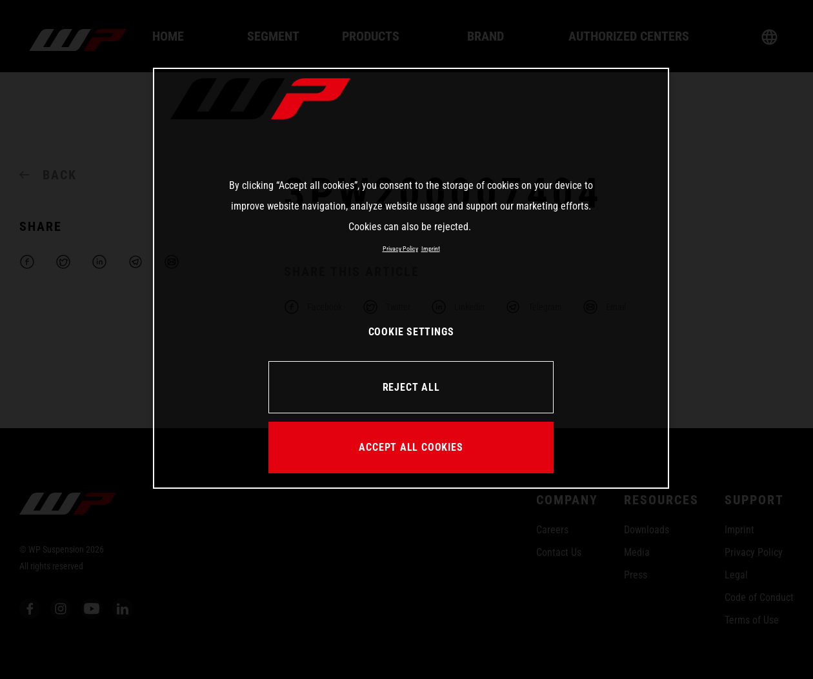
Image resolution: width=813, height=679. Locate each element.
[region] (411, 278)
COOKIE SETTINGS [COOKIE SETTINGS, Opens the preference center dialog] (411, 332)
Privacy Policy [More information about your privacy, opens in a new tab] (400, 248)
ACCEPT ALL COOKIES (411, 447)
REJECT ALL (411, 387)
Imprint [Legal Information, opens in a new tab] (430, 248)
